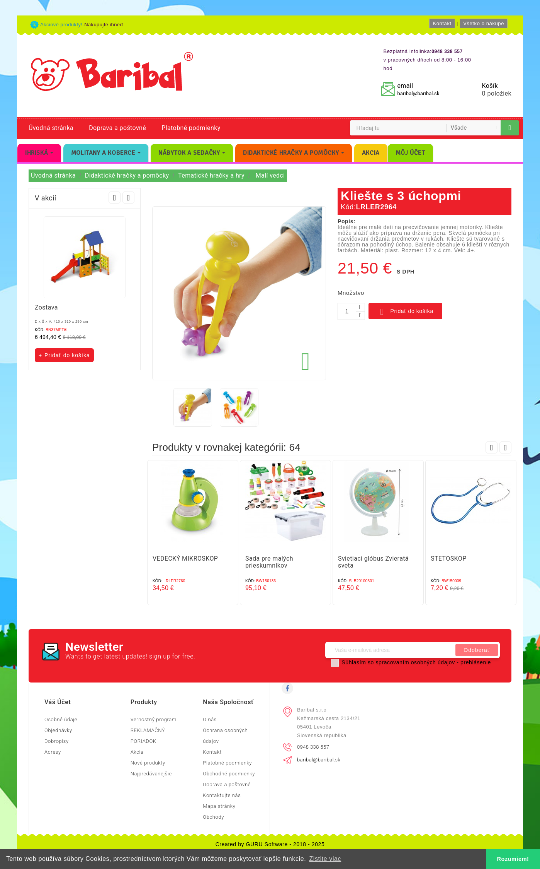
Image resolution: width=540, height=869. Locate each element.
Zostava (46, 307)
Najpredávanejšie (151, 774)
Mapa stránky (219, 806)
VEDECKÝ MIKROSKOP (185, 558)
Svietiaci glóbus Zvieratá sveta (373, 562)
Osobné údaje (60, 719)
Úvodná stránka (51, 128)
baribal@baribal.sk (418, 93)
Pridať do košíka (405, 312)
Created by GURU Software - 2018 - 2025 (270, 844)
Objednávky (58, 730)
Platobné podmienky (190, 128)
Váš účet (57, 702)
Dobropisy (56, 741)
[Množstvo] (347, 311)
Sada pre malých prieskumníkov (269, 562)
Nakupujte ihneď (103, 24)
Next (128, 198)
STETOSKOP (449, 558)
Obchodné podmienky (229, 774)
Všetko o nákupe (483, 23)
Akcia (137, 752)
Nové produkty (148, 763)
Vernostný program (154, 719)
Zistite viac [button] (325, 858)
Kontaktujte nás (222, 795)
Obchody (213, 817)
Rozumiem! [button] (513, 859)
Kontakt (442, 23)
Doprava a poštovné (117, 128)
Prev (115, 198)
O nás (210, 719)
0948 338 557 (313, 747)
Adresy (52, 752)
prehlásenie (475, 662)
